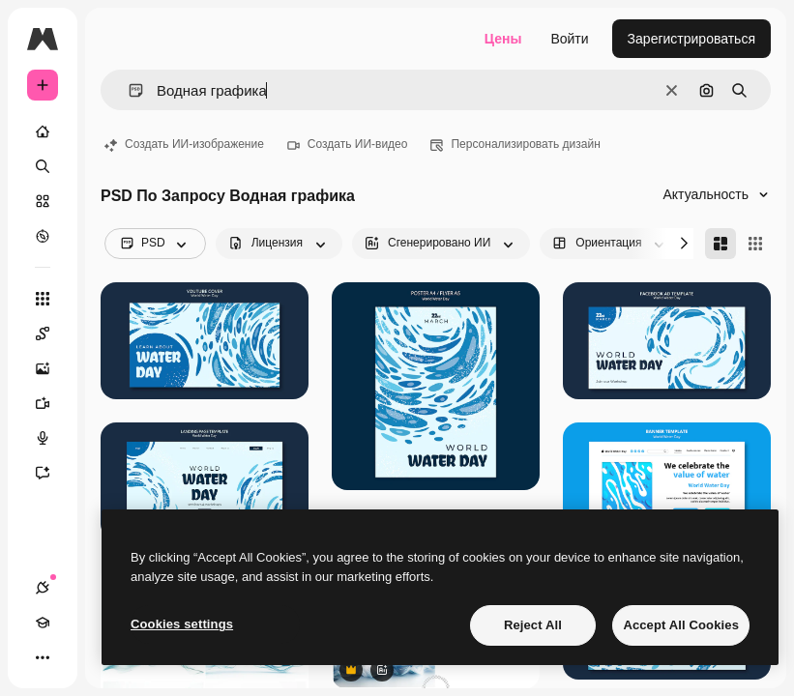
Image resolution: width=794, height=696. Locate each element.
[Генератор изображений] (52, 368)
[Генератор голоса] (52, 437)
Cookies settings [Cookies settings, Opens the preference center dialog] (182, 624)
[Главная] (42, 131)
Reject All (533, 625)
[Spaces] (52, 333)
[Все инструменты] (42, 298)
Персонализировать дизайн (515, 144)
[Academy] (42, 622)
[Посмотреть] (42, 235)
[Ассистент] (52, 472)
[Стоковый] (42, 201)
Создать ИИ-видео (347, 144)
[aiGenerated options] (441, 243)
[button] (128, 90)
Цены (503, 38)
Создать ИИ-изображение (184, 144)
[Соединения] (42, 587)
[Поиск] (42, 166)
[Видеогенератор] (52, 403)
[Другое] (42, 657)
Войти (569, 38)
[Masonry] (720, 243)
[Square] (755, 243)
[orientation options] (610, 243)
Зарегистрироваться (691, 38)
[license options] (279, 243)
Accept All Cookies (681, 625)
